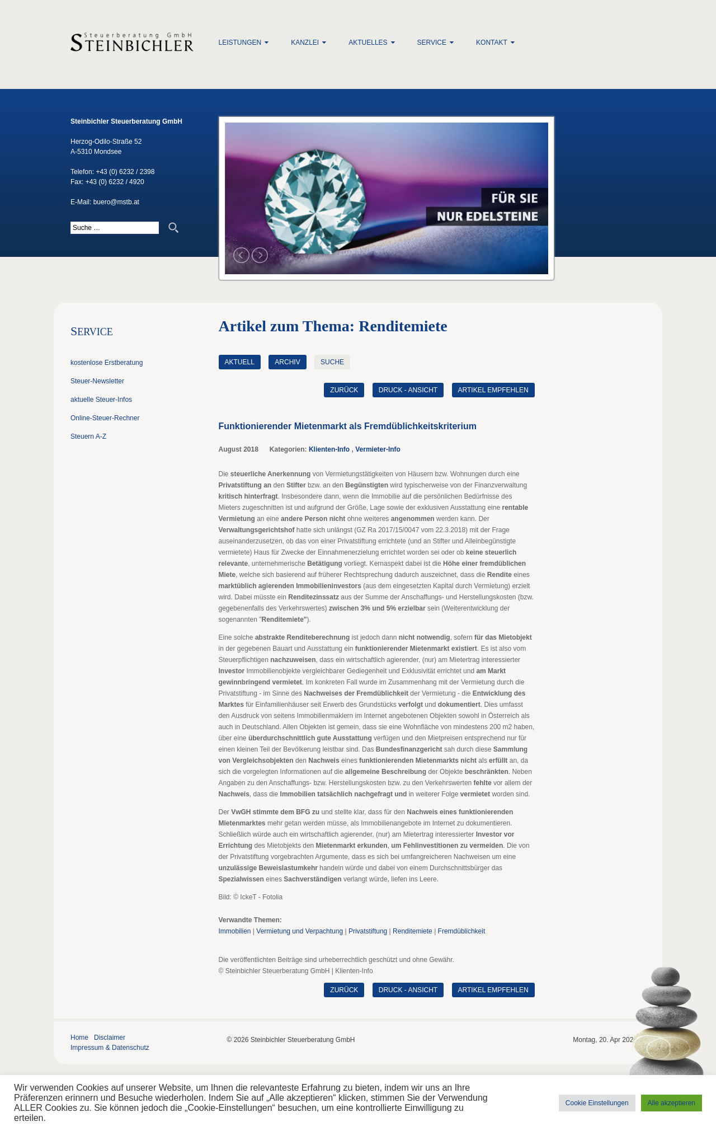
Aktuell (240, 362)
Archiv (287, 362)
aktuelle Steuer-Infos (101, 399)
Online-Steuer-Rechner (104, 418)
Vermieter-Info (378, 449)
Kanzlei (305, 42)
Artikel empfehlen (493, 390)
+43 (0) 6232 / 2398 (125, 172)
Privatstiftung (367, 931)
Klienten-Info (329, 449)
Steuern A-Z (88, 436)
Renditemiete (412, 931)
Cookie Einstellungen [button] (597, 1103)
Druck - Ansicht (408, 390)
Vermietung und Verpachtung (299, 931)
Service (431, 42)
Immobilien (235, 931)
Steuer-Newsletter (97, 381)
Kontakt (491, 42)
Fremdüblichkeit (462, 931)
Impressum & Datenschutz (109, 1048)
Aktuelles (367, 42)
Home (79, 1037)
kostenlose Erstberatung (106, 363)
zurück (344, 390)
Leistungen (240, 42)
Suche (332, 362)
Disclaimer (109, 1037)
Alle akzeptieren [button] (671, 1103)
